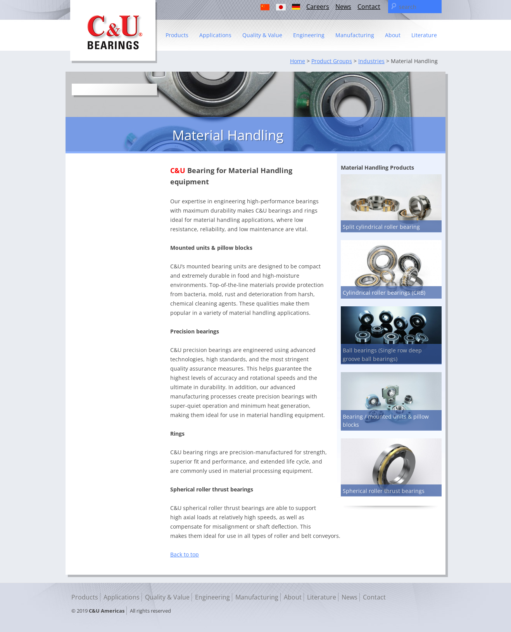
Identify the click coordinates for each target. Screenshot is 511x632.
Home (297, 61)
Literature (424, 35)
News (343, 6)
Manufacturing (354, 35)
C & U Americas (113, 31)
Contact (368, 6)
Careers (317, 6)
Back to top (184, 554)
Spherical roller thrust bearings (384, 491)
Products (177, 35)
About (393, 35)
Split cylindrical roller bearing (381, 226)
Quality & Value (262, 35)
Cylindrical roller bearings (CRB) (384, 292)
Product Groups (331, 61)
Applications (215, 35)
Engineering (309, 35)
